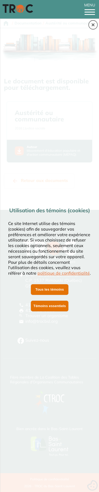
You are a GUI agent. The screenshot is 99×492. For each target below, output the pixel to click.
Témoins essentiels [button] (50, 306)
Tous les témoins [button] (49, 289)
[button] (93, 25)
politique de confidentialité (63, 273)
